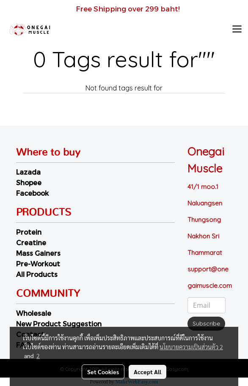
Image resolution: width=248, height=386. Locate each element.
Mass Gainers (38, 253)
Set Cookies (103, 371)
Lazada (28, 172)
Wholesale (33, 313)
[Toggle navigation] (237, 29)
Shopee (28, 182)
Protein (28, 232)
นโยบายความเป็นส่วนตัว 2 (191, 346)
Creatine (31, 242)
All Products (37, 274)
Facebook (32, 193)
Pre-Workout (38, 264)
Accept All (147, 371)
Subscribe (206, 323)
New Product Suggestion (59, 324)
